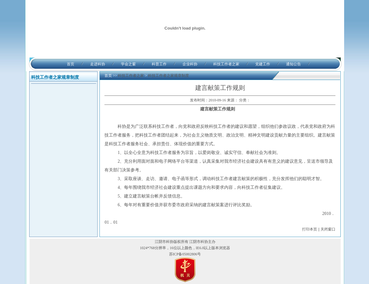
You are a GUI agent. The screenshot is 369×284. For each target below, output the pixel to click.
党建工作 (262, 64)
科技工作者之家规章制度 (168, 75)
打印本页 (309, 229)
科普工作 (159, 64)
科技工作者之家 (226, 64)
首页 (70, 64)
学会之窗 (128, 64)
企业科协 (189, 64)
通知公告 (293, 64)
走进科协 (97, 64)
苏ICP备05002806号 (185, 254)
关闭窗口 (328, 229)
